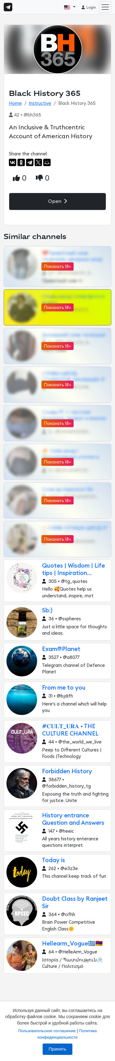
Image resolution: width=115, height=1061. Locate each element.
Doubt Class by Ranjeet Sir (75, 902)
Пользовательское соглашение (46, 1031)
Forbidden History (67, 771)
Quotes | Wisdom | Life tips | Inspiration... (73, 569)
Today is (53, 860)
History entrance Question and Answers (73, 819)
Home (15, 103)
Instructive (40, 103)
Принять (58, 1049)
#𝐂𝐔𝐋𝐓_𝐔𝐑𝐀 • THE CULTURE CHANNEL (70, 730)
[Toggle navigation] (105, 7)
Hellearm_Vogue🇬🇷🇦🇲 (72, 944)
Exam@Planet (61, 649)
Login (88, 7)
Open (57, 201)
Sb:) (47, 611)
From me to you (64, 688)
